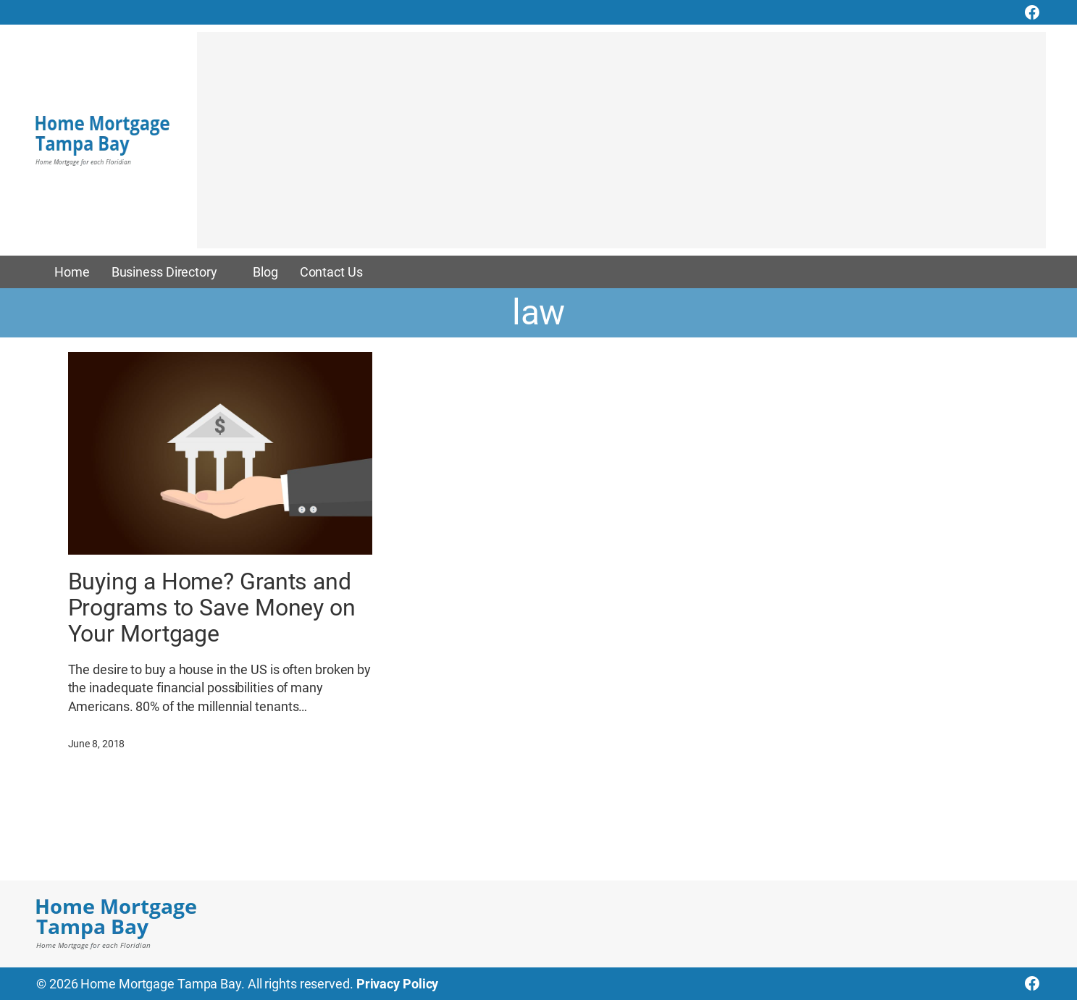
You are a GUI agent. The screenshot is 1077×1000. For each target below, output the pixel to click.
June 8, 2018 (96, 743)
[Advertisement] (621, 147)
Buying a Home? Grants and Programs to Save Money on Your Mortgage (212, 607)
